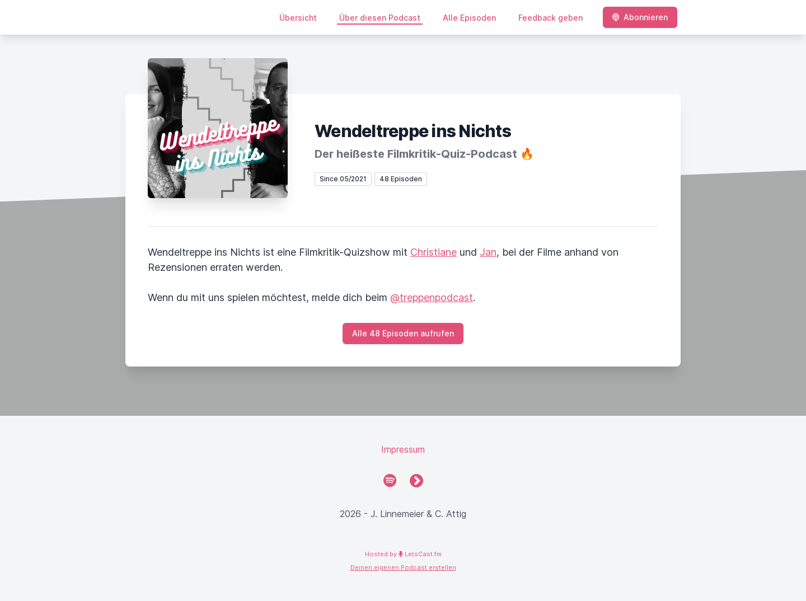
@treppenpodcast (431, 297)
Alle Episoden (469, 17)
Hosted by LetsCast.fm (403, 554)
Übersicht (298, 17)
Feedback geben (550, 17)
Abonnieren (640, 17)
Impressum (403, 449)
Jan (488, 252)
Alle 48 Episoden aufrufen (403, 333)
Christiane (433, 252)
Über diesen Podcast (379, 17)
